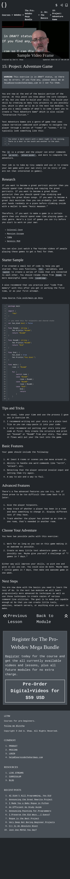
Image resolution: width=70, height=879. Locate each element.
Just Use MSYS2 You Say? (23, 830)
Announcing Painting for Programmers (30, 811)
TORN (9, 237)
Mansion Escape (15, 233)
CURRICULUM (15, 776)
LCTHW (7, 716)
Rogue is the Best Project (24, 818)
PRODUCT (13, 746)
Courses (6, 15)
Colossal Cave (15, 230)
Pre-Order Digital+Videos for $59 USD (35, 691)
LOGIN (12, 753)
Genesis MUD (13, 241)
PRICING (13, 750)
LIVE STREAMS (16, 772)
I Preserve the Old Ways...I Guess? (29, 814)
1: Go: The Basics (44, 15)
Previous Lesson (14, 619)
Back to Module (53, 619)
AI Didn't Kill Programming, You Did (30, 795)
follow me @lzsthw (14, 726)
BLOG (11, 780)
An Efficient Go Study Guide (25, 807)
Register (12, 656)
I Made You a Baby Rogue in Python (29, 803)
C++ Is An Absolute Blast (23, 826)
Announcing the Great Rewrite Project (30, 799)
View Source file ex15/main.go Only (22, 298)
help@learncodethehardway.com (21, 83)
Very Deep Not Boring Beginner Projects (32, 822)
